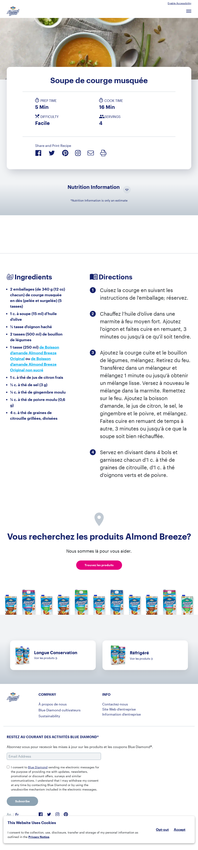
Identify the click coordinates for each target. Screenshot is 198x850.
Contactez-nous (115, 704)
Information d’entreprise (121, 714)
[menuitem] (9, 814)
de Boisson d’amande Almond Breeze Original (34, 353)
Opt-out (162, 829)
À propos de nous (53, 704)
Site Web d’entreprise (119, 709)
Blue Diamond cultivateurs (60, 710)
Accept (179, 829)
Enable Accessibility (179, 3)
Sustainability (49, 716)
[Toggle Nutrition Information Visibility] (127, 190)
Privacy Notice (38, 837)
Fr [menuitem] (17, 814)
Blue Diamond (38, 767)
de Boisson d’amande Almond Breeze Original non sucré (33, 364)
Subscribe (22, 801)
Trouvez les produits (99, 565)
